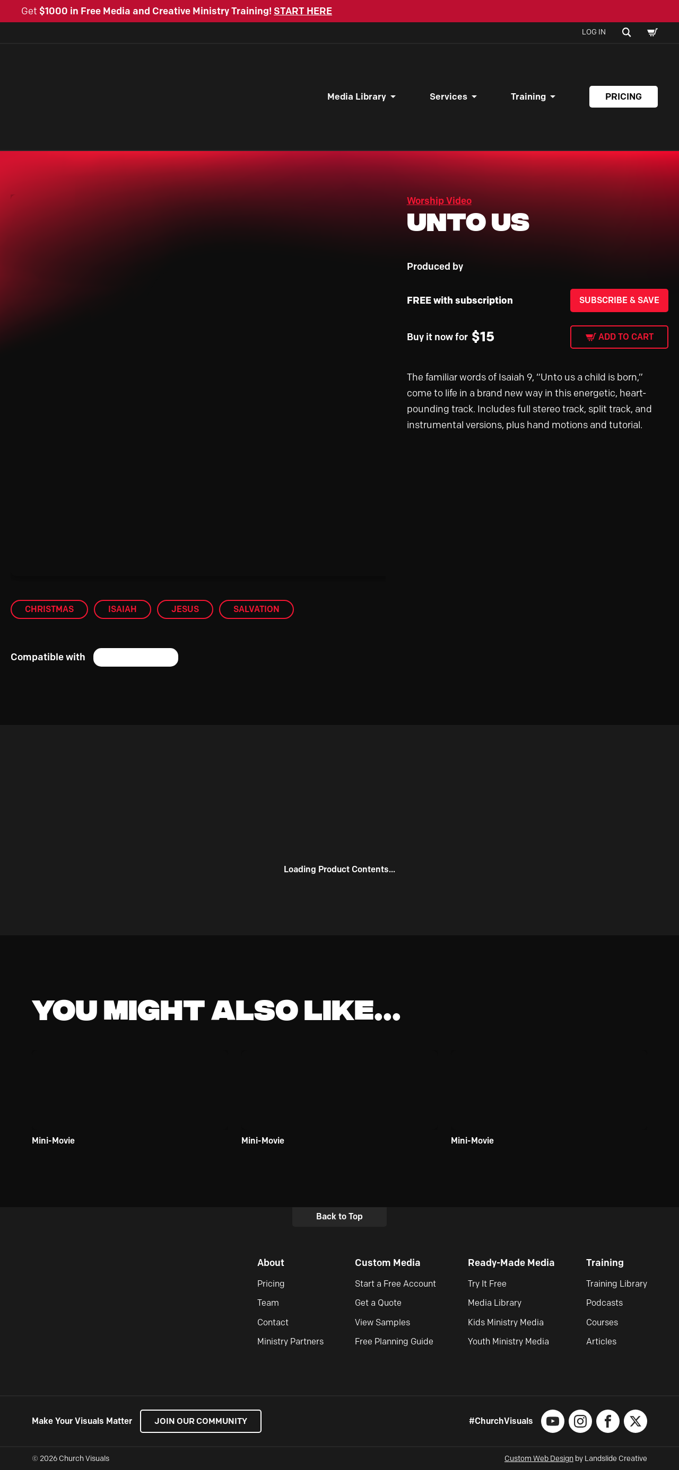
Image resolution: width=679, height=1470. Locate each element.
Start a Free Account (395, 1284)
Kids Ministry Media (506, 1322)
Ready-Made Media (511, 1263)
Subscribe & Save (619, 300)
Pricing (623, 96)
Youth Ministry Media (508, 1341)
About (270, 1263)
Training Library (616, 1284)
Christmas (49, 609)
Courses (602, 1322)
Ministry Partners (290, 1341)
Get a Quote (378, 1303)
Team (268, 1303)
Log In (594, 32)
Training (528, 96)
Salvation (256, 609)
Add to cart (626, 337)
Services (448, 96)
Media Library (356, 96)
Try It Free (487, 1284)
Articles (601, 1341)
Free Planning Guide (394, 1341)
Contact (273, 1322)
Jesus (185, 609)
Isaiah (122, 609)
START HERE (303, 11)
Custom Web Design (538, 1458)
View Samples (382, 1322)
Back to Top (339, 1216)
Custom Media (388, 1263)
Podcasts (604, 1303)
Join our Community (201, 1421)
